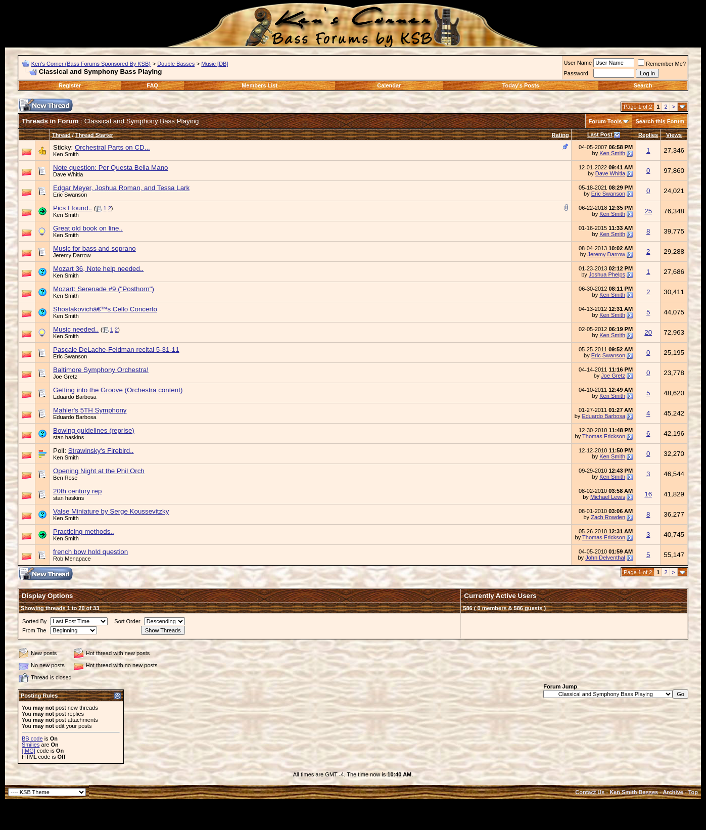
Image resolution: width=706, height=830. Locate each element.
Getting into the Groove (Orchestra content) (117, 390)
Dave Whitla (68, 174)
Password (576, 73)
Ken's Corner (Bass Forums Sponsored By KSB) (91, 64)
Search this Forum (659, 121)
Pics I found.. (72, 208)
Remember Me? (662, 64)
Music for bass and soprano (94, 248)
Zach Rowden (608, 517)
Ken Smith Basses (633, 792)
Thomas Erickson (603, 436)
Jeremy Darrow (72, 255)
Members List (259, 85)
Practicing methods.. (83, 531)
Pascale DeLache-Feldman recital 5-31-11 (116, 349)
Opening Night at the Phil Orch (99, 471)
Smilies (30, 745)
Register (70, 85)
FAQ (152, 85)
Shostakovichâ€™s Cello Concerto (105, 309)
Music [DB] (214, 64)
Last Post (600, 134)
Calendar (389, 85)
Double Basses (176, 64)
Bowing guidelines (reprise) (93, 430)
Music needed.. (76, 329)
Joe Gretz (65, 377)
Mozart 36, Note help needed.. (98, 268)
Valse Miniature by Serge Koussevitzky (111, 511)
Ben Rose (65, 478)
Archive (673, 792)
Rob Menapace (72, 559)
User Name (578, 63)
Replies (648, 135)
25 (648, 211)
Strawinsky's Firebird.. (101, 450)
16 (648, 494)
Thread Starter (94, 135)
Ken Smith (66, 154)
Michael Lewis (607, 497)
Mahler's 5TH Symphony (90, 410)
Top (693, 792)
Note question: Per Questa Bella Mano (110, 167)
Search (643, 85)
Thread (61, 135)
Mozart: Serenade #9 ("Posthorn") (103, 289)
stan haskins (68, 437)
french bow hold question (90, 552)
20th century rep (77, 491)
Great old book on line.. (88, 228)
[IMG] (28, 751)
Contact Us (589, 792)
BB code (32, 738)
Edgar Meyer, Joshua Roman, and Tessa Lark (121, 188)
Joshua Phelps (607, 274)
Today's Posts (520, 85)
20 (648, 332)
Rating (560, 135)
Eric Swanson (70, 195)
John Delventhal (605, 558)
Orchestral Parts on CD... (112, 147)
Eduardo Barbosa (75, 397)
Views (674, 135)
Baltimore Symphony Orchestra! (101, 370)
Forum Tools (605, 121)
